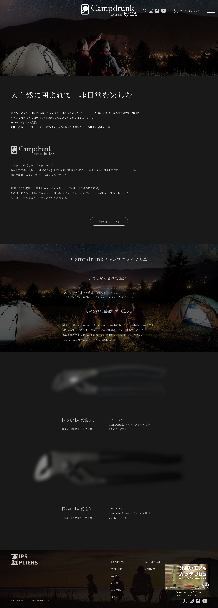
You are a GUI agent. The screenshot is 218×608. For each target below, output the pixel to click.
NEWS (114, 596)
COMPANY (116, 589)
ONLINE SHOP (152, 562)
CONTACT (150, 569)
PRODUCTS (116, 569)
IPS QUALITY (117, 562)
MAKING (115, 575)
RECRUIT (115, 582)
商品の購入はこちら (108, 221)
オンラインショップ (190, 10)
